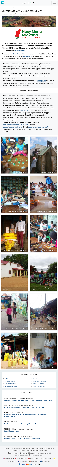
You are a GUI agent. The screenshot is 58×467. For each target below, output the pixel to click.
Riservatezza (28, 448)
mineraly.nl (22, 461)
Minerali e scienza (38, 383)
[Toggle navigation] (54, 3)
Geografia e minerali (39, 381)
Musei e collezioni (38, 386)
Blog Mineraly (13, 453)
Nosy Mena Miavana (20, 54)
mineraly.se (45, 461)
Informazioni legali (17, 448)
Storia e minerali (10, 383)
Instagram (32, 453)
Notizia (34, 378)
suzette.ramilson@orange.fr (38, 127)
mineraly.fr (8, 458)
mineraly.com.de (34, 458)
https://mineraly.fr (37, 455)
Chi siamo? (36, 448)
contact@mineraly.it (21, 455)
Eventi (6, 378)
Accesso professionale (18, 450)
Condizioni (7, 448)
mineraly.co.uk (20, 458)
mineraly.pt (33, 461)
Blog (4, 8)
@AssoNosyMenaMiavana (12, 127)
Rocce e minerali (9, 381)
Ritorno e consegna (47, 448)
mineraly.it (47, 458)
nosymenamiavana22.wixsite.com (15, 125)
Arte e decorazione (10, 386)
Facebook (23, 453)
